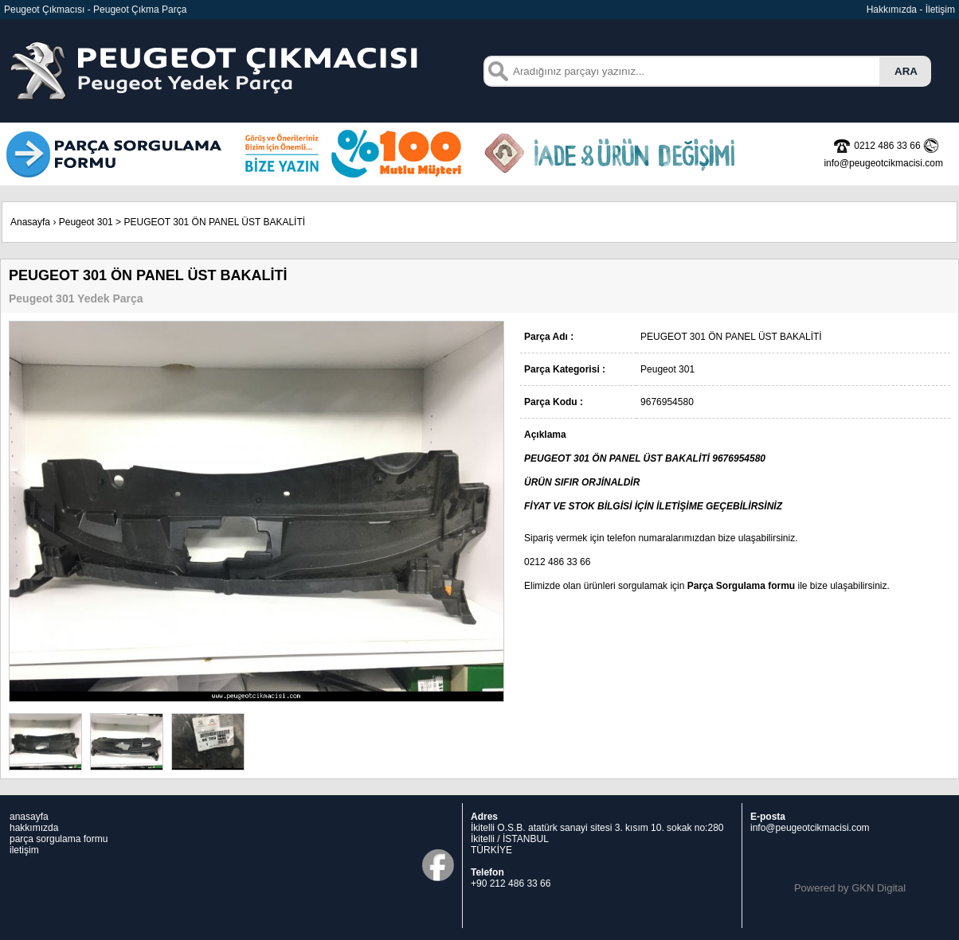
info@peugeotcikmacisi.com (810, 827)
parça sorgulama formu (59, 838)
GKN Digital (878, 888)
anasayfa (29, 816)
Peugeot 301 (86, 222)
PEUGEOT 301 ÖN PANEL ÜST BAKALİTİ (214, 222)
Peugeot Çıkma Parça (139, 9)
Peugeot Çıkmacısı (44, 9)
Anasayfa (30, 222)
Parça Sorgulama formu (741, 585)
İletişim (940, 9)
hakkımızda (34, 827)
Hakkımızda (892, 9)
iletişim (24, 850)
